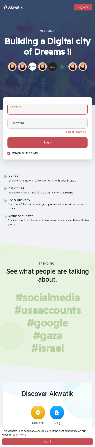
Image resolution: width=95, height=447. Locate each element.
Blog (57, 415)
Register (83, 7)
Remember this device (25, 152)
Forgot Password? (77, 131)
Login (47, 142)
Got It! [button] (47, 441)
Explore (38, 415)
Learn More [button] (19, 434)
